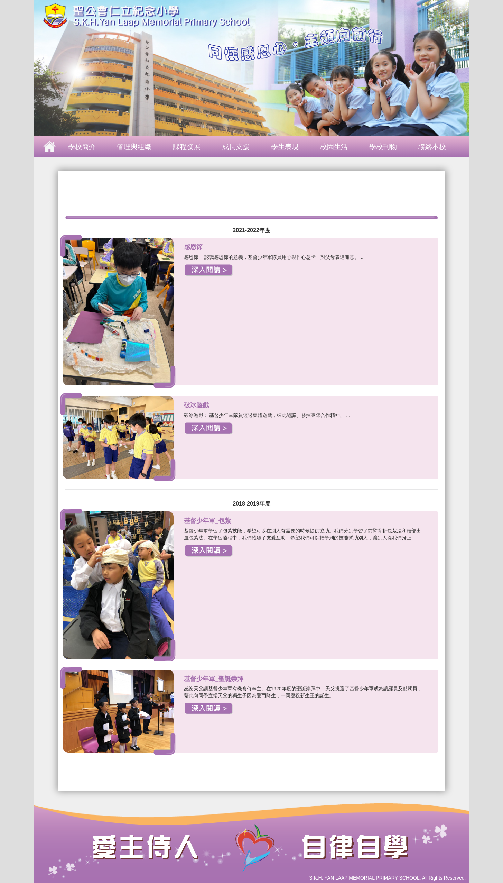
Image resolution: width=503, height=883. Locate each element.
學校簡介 (82, 147)
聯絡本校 (432, 147)
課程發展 (187, 147)
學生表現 (285, 147)
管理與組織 (134, 147)
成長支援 (236, 147)
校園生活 (334, 147)
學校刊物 (383, 147)
